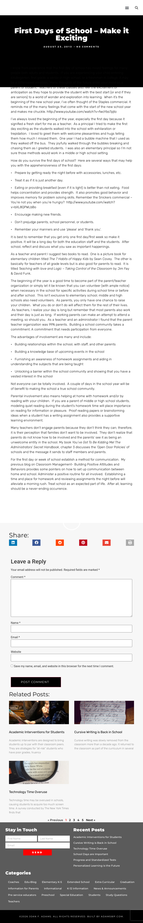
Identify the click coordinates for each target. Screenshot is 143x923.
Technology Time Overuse (28, 792)
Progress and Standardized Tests (94, 860)
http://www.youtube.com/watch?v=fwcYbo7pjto (82, 112)
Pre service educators (22, 895)
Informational (53, 888)
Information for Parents (23, 888)
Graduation (127, 882)
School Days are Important (90, 854)
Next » (90, 820)
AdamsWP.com (112, 916)
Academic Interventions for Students (36, 732)
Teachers (14, 901)
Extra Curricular (105, 882)
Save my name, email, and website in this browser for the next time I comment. (64, 666)
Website (16, 651)
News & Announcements (110, 888)
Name (16, 623)
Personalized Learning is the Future (96, 865)
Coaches (13, 882)
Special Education (71, 895)
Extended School (78, 882)
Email (15, 637)
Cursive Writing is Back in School (98, 732)
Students (94, 895)
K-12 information (77, 888)
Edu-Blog (30, 882)
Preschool (48, 895)
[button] (127, 8)
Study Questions (116, 895)
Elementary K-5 (52, 882)
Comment (18, 577)
